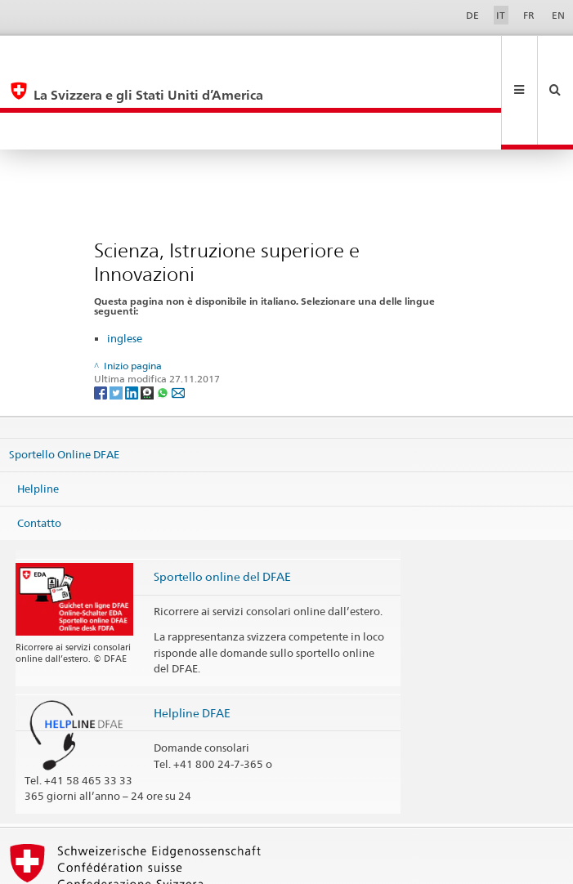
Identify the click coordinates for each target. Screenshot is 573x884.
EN (558, 15)
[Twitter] (117, 317)
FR (529, 15)
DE (472, 15)
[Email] (178, 317)
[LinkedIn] (133, 317)
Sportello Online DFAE (64, 379)
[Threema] (148, 317)
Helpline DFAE (192, 638)
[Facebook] (102, 317)
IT (500, 15)
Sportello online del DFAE (222, 502)
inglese (124, 263)
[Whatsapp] (164, 317)
